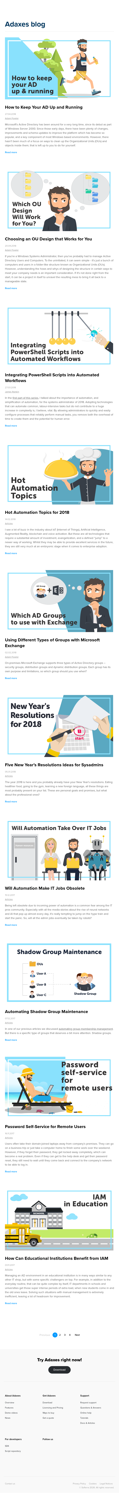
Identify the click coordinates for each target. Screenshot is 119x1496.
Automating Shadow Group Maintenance (46, 1011)
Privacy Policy (79, 1483)
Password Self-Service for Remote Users (45, 1126)
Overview (9, 1402)
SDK (7, 1446)
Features (9, 1407)
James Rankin (12, 392)
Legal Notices (106, 1483)
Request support (88, 1402)
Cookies (93, 1483)
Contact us (10, 1483)
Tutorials (84, 1418)
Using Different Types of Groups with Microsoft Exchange (52, 643)
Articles (9, 523)
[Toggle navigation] (112, 8)
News (7, 1418)
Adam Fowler (12, 118)
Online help (85, 1412)
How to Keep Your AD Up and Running (44, 107)
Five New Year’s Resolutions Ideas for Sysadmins (54, 764)
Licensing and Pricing (53, 1407)
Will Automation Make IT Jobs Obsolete (45, 888)
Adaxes (17, 8)
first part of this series (25, 398)
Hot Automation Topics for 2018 (37, 512)
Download (59, 1370)
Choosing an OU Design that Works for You (48, 239)
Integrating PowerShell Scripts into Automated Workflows (52, 378)
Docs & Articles (87, 1423)
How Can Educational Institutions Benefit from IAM (56, 1258)
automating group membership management (86, 1029)
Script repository (13, 1451)
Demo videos (11, 1412)
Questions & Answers (90, 1407)
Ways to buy (48, 1412)
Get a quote (48, 1418)
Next (79, 1335)
